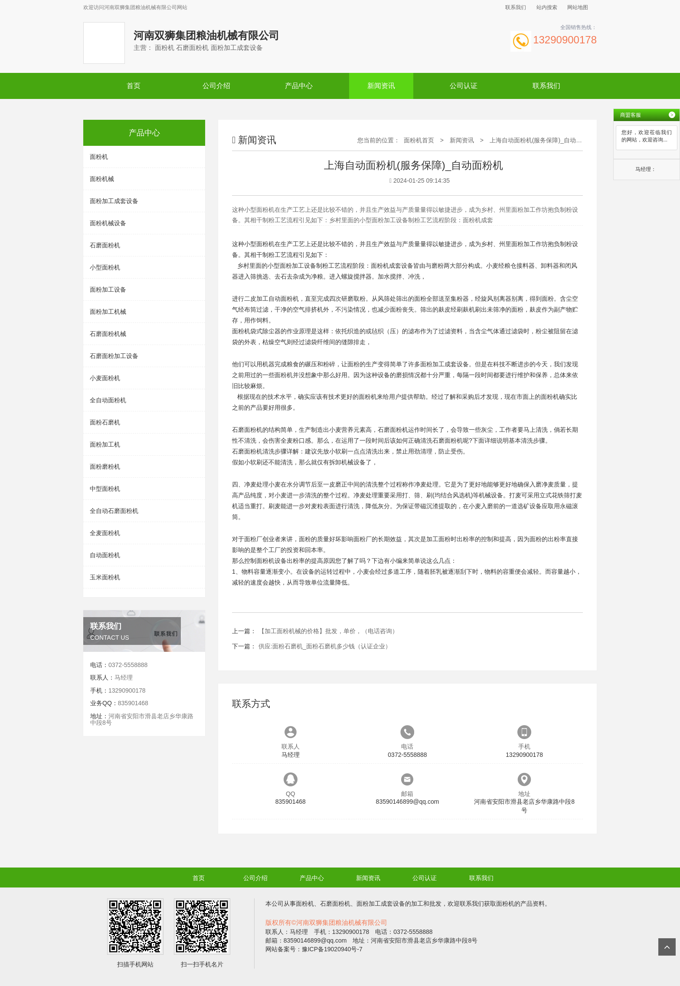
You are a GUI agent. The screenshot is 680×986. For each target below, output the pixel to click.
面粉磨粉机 (105, 466)
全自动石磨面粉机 (114, 510)
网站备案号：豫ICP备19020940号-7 (314, 949)
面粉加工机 (105, 444)
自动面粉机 (105, 555)
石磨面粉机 (105, 245)
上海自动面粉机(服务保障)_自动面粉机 (542, 140)
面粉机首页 (419, 140)
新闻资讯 (381, 85)
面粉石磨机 (105, 422)
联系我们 (515, 7)
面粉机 (99, 156)
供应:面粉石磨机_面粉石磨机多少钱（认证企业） (324, 646)
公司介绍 (216, 85)
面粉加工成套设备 (114, 200)
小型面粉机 (105, 267)
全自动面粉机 (108, 400)
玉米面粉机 (105, 577)
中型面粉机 (105, 488)
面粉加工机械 (108, 311)
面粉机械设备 (108, 223)
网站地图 (577, 7)
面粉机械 (102, 178)
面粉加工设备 (108, 289)
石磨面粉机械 (108, 333)
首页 (134, 85)
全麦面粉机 (105, 532)
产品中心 (299, 85)
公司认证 (463, 85)
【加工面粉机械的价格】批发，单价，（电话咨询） (328, 631)
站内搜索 (546, 7)
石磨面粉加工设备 (114, 355)
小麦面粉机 (105, 378)
